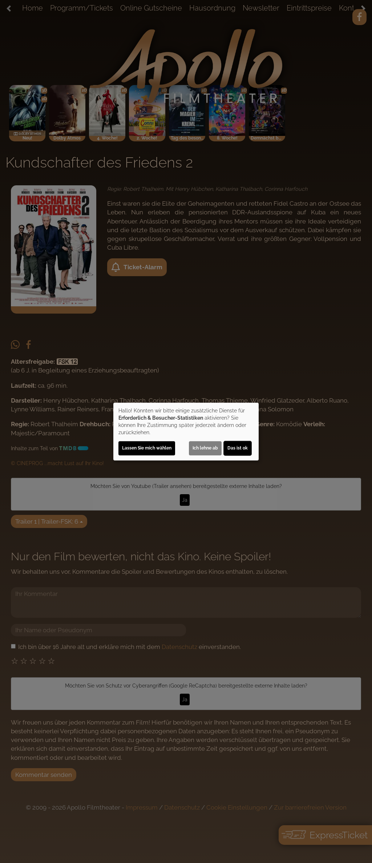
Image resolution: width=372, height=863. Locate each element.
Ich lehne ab (205, 448)
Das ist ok (237, 448)
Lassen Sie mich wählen (146, 448)
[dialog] (186, 432)
